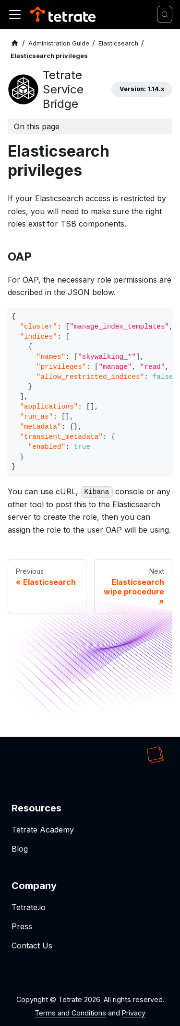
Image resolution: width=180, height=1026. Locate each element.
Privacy (133, 1013)
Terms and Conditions (70, 1013)
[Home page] (15, 43)
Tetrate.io (29, 907)
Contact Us (32, 945)
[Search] (164, 14)
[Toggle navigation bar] (15, 14)
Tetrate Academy (43, 829)
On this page (37, 126)
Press (22, 926)
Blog (20, 849)
